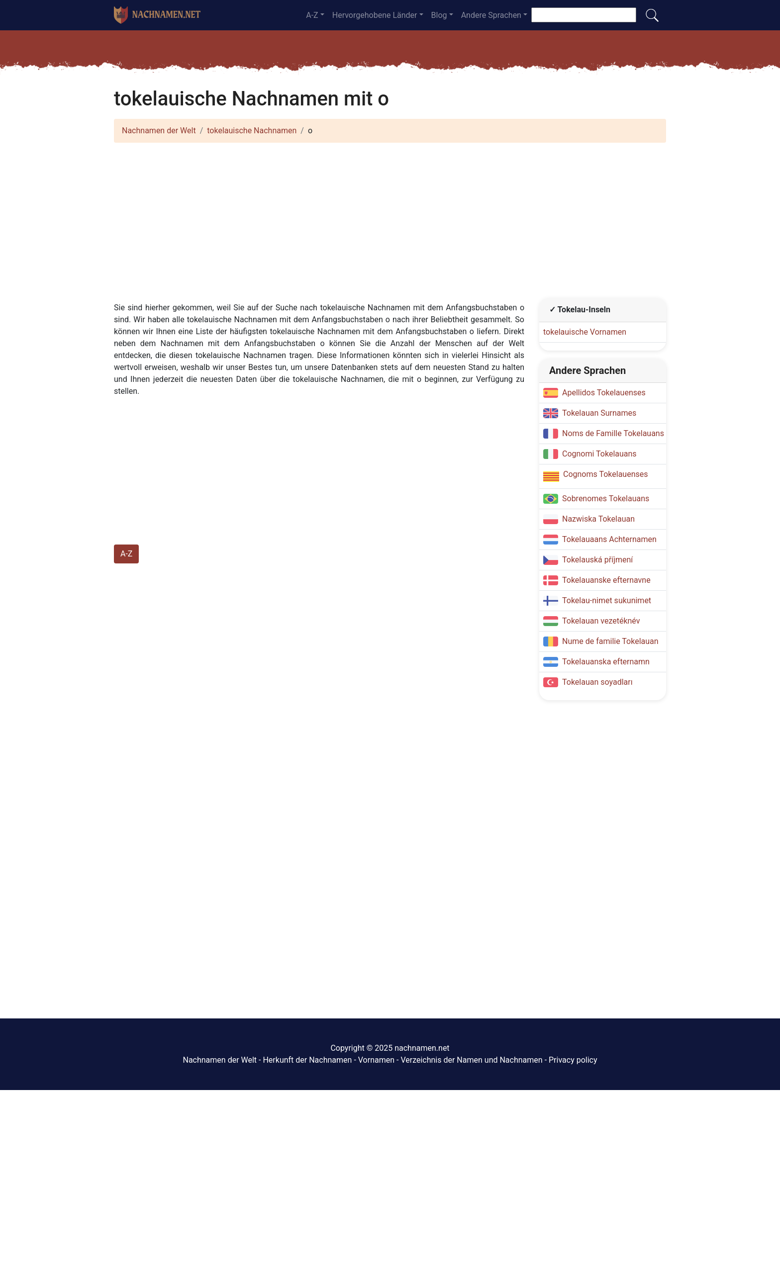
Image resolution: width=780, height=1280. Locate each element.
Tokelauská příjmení (597, 559)
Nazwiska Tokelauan (598, 519)
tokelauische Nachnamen (251, 130)
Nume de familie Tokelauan (610, 641)
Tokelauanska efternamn (606, 661)
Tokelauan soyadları (597, 682)
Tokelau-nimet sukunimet (606, 600)
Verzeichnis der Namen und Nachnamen (471, 1060)
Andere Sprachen (491, 15)
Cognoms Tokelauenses (605, 474)
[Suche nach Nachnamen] (583, 14)
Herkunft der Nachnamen (307, 1060)
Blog (439, 15)
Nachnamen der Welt (159, 130)
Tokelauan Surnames (599, 413)
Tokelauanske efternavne (606, 580)
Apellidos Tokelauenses (604, 392)
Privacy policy (573, 1060)
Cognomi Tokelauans (599, 453)
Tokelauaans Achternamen (609, 539)
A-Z (312, 15)
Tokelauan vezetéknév (601, 621)
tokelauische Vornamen (584, 332)
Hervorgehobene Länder (374, 15)
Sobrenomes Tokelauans (605, 498)
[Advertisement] (390, 220)
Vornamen (376, 1060)
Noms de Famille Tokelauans (613, 433)
